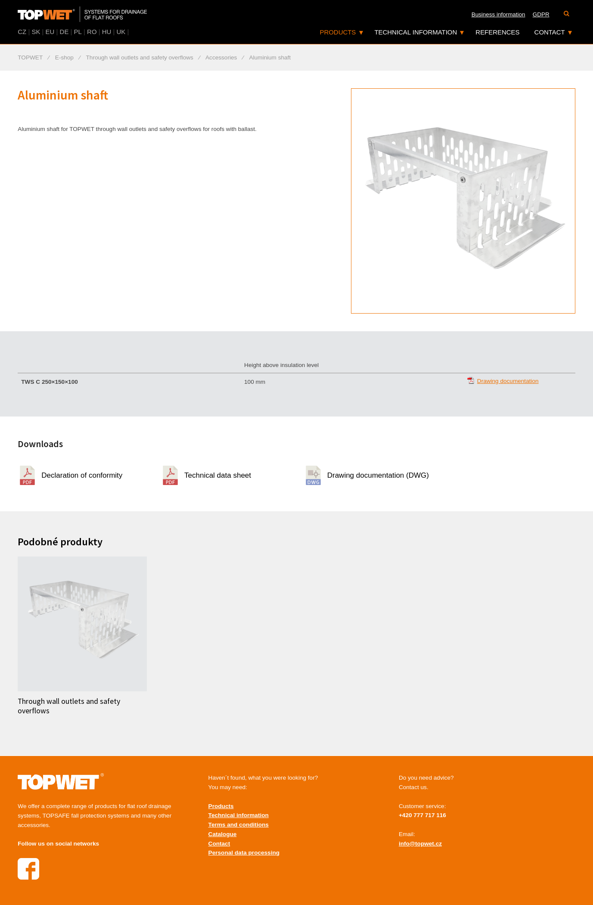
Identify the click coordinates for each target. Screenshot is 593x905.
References (497, 32)
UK (121, 31)
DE (64, 31)
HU (107, 31)
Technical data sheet (217, 475)
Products (338, 32)
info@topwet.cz (420, 843)
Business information (498, 14)
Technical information (415, 32)
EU (50, 31)
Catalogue (222, 834)
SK (35, 31)
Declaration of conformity (81, 475)
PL (78, 31)
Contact (549, 32)
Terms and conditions (238, 824)
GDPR (541, 14)
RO (91, 31)
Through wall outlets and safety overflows (69, 706)
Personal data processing (243, 852)
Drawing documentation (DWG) (378, 475)
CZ (22, 31)
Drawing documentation (508, 381)
